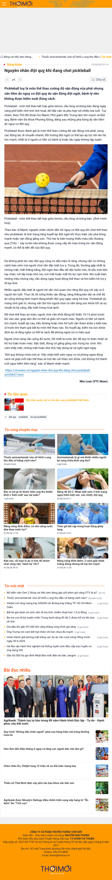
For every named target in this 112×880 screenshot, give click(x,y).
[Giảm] (7, 80)
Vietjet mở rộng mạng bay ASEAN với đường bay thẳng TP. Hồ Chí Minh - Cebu (57, 605)
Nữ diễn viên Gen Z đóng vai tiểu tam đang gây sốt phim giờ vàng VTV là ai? (56, 592)
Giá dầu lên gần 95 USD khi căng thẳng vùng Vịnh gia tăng (47, 627)
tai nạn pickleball (38, 417)
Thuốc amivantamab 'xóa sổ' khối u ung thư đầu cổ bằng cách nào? (54, 598)
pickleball (23, 417)
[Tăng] (20, 80)
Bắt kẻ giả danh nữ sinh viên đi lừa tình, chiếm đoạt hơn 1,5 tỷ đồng (53, 612)
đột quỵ (12, 417)
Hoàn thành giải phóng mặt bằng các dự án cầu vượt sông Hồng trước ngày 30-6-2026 (57, 639)
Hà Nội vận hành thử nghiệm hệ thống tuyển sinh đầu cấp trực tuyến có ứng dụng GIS (57, 648)
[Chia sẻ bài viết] (98, 80)
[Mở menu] (4, 4)
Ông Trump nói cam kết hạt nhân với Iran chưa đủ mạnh (46, 632)
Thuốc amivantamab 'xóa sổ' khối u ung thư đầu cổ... (76, 56)
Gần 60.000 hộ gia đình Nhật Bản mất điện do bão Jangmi (48, 655)
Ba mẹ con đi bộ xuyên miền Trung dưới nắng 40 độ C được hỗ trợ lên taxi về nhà (57, 619)
